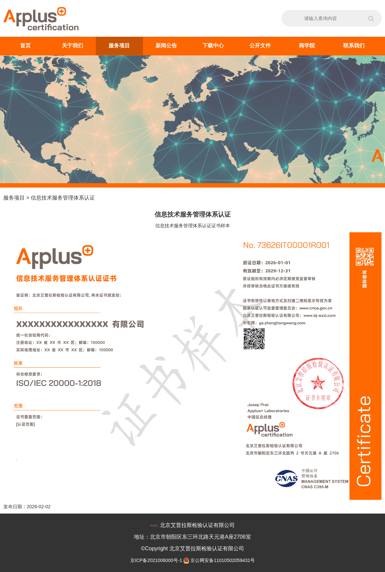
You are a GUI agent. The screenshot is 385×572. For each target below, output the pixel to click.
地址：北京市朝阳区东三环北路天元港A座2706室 (192, 537)
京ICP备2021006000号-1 (157, 560)
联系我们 (354, 45)
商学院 (307, 45)
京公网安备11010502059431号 (222, 560)
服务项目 (119, 45)
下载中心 (213, 45)
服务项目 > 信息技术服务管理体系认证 (49, 198)
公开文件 (260, 45)
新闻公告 (166, 45)
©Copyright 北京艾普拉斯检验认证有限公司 (192, 548)
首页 (25, 45)
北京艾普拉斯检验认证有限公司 (197, 525)
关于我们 (72, 45)
